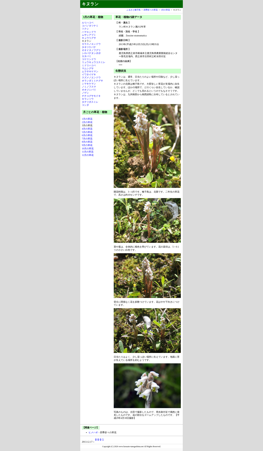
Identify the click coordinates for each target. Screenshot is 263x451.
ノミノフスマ (89, 86)
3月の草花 (165, 10)
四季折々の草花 (151, 10)
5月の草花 (87, 132)
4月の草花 (87, 129)
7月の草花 (87, 138)
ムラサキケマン (90, 71)
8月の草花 (87, 142)
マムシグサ (88, 68)
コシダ (85, 105)
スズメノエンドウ (91, 77)
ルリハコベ (88, 22)
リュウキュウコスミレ (93, 62)
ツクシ (85, 28)
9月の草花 (87, 145)
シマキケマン (89, 83)
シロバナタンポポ (91, 53)
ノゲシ (85, 93)
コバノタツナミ (90, 25)
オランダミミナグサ (92, 80)
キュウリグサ (89, 38)
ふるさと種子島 (133, 10)
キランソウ (88, 99)
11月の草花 (87, 152)
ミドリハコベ (89, 65)
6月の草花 (87, 135)
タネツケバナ (89, 47)
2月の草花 (87, 122)
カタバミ (86, 56)
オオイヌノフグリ (91, 50)
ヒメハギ (93, 432)
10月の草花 (88, 148)
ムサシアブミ (89, 35)
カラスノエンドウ (91, 44)
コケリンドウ (89, 59)
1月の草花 (87, 119)
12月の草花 (88, 155)
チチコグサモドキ (91, 96)
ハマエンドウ (89, 32)
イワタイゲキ (89, 74)
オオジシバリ (89, 89)
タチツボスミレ (90, 102)
